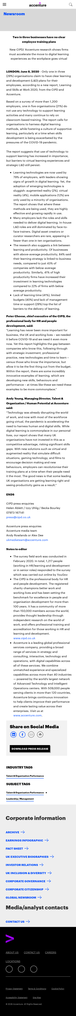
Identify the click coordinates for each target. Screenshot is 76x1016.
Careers (50, 952)
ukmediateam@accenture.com (27, 540)
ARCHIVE (12, 832)
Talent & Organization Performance (25, 775)
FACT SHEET (14, 848)
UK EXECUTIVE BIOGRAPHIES (27, 856)
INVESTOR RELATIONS (22, 865)
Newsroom (14, 14)
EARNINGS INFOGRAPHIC (24, 840)
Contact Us (15, 921)
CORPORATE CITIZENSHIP (24, 889)
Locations (13, 961)
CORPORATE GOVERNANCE (25, 881)
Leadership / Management (20, 798)
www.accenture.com (27, 715)
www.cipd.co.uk (24, 638)
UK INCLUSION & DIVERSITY (26, 873)
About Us (12, 952)
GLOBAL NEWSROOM (21, 897)
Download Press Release (30, 748)
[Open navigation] (4, 4)
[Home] (37, 4)
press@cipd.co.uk (18, 517)
